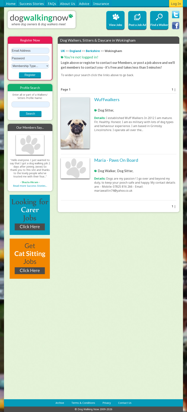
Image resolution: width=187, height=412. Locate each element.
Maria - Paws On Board (116, 160)
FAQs (52, 3)
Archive (60, 403)
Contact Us (124, 403)
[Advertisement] (22, 339)
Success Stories (32, 3)
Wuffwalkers (106, 99)
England (75, 51)
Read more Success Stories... (30, 185)
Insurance (101, 3)
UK (63, 51)
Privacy (106, 403)
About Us (67, 3)
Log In (176, 3)
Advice (84, 3)
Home (11, 3)
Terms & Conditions (83, 403)
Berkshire (93, 51)
